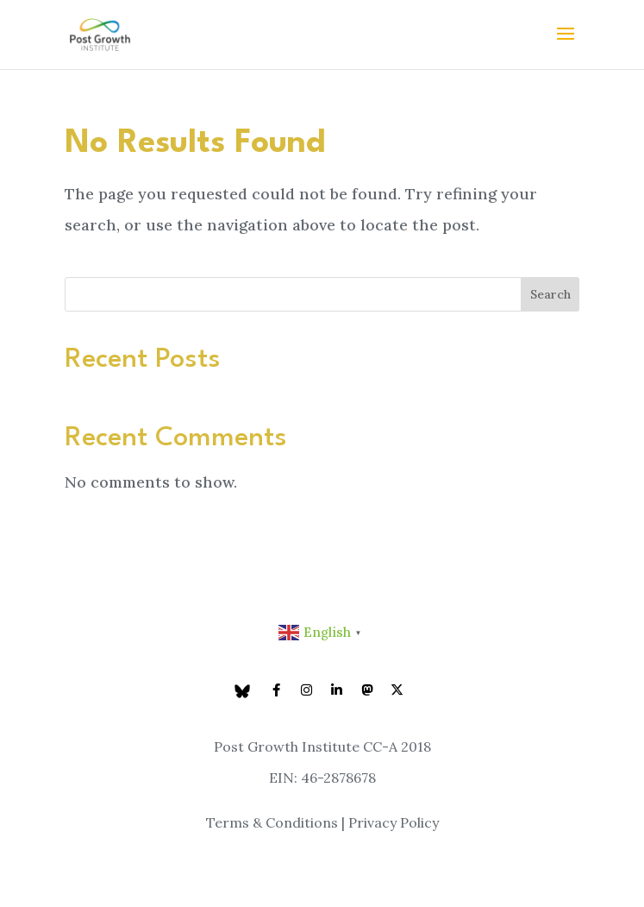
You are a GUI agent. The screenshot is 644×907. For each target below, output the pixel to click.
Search (550, 294)
